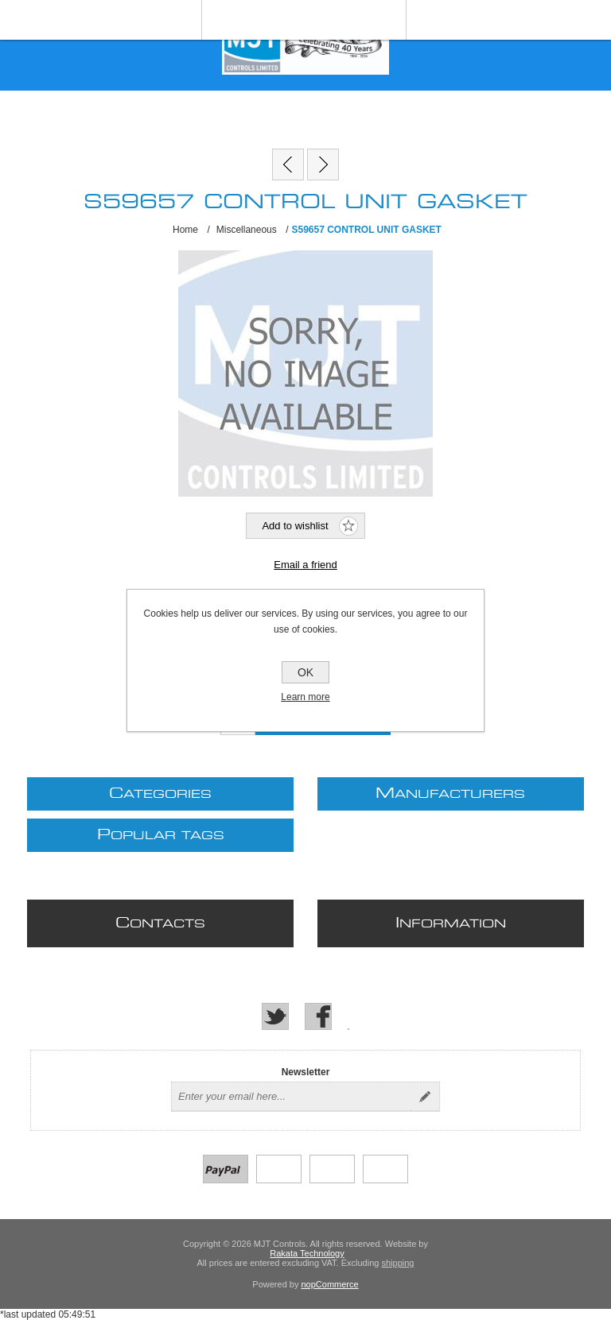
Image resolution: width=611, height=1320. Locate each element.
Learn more (305, 697)
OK (305, 672)
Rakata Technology (307, 1253)
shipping (397, 1263)
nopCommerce (330, 1284)
